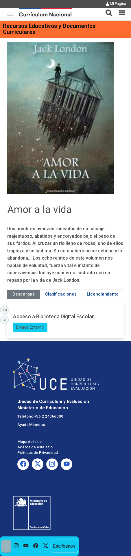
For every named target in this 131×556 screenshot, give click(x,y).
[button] (106, 9)
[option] (16, 546)
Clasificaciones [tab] (61, 294)
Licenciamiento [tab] (103, 294)
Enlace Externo (30, 327)
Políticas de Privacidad (37, 452)
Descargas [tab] (23, 294)
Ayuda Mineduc (31, 424)
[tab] (106, 9)
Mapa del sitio (29, 441)
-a (5, 319)
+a (5, 310)
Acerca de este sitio (35, 447)
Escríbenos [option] (64, 546)
